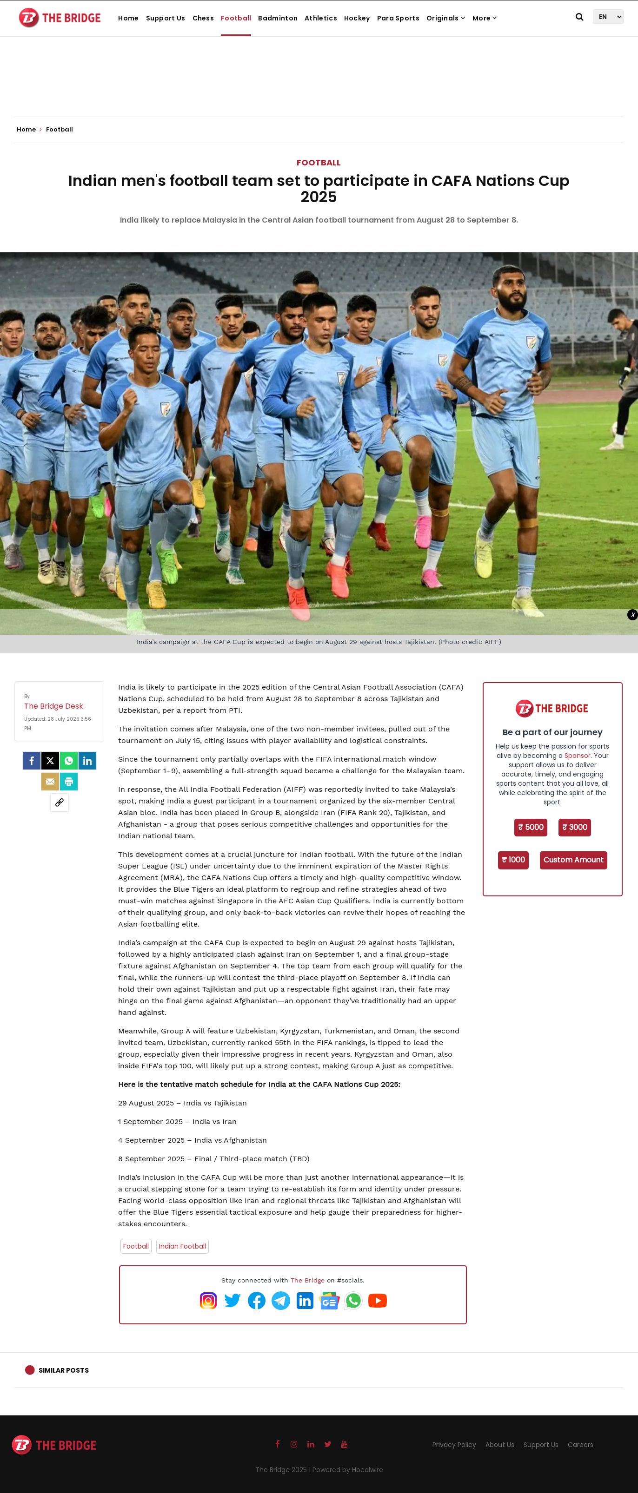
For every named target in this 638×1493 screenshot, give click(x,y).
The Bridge (308, 1280)
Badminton (278, 18)
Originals (445, 18)
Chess (203, 18)
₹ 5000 (531, 827)
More (485, 18)
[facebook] (31, 760)
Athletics (321, 18)
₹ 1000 (513, 860)
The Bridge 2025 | (283, 1469)
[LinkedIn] (87, 760)
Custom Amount (574, 860)
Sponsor (578, 755)
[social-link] (59, 802)
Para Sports (398, 18)
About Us (499, 1444)
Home (128, 18)
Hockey (357, 18)
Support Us (166, 18)
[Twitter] (50, 760)
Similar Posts (64, 1370)
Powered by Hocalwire (347, 1469)
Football (236, 18)
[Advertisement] (319, 88)
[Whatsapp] (69, 760)
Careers (580, 1444)
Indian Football (182, 1246)
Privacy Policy (454, 1444)
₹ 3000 (574, 827)
